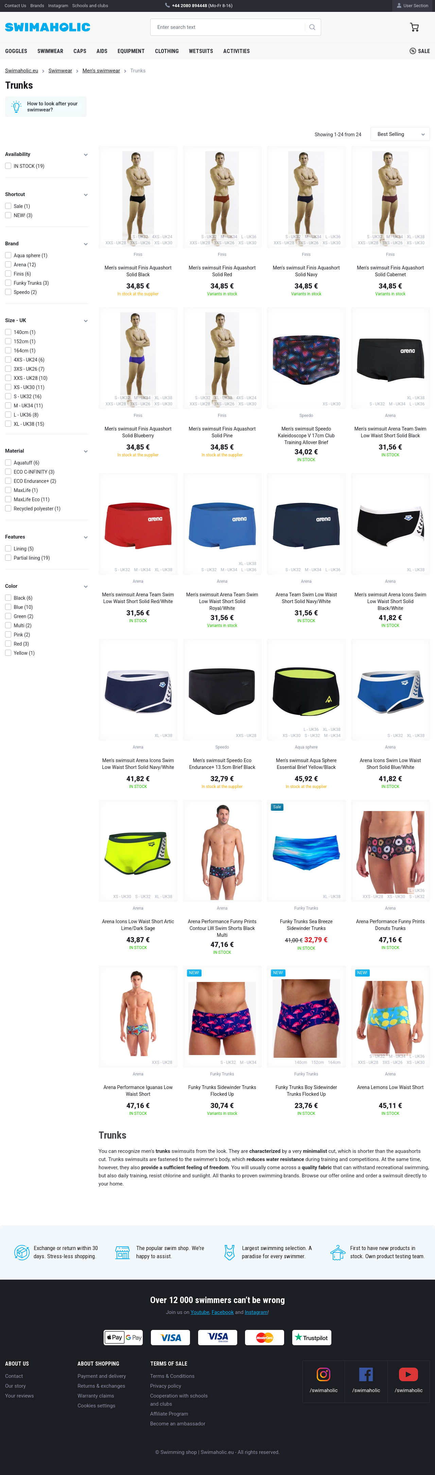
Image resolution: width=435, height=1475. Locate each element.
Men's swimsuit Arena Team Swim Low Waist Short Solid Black (390, 432)
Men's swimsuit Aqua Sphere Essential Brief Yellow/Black (306, 764)
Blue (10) (23, 607)
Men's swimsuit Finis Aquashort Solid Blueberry (138, 432)
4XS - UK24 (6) (29, 360)
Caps (79, 51)
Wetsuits (201, 51)
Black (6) (23, 598)
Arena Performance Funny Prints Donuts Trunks (390, 925)
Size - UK (46, 320)
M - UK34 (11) (28, 405)
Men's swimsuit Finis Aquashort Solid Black (138, 271)
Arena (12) (25, 264)
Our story (15, 1386)
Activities (236, 51)
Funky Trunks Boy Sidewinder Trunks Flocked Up (306, 1091)
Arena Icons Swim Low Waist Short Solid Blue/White (390, 764)
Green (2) (24, 616)
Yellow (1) (24, 653)
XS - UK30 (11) (29, 387)
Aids (102, 51)
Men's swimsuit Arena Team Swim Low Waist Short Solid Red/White (138, 598)
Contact (14, 1376)
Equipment (131, 51)
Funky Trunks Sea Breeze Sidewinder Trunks (306, 925)
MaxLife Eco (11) (32, 499)
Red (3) (21, 644)
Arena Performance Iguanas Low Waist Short (138, 1091)
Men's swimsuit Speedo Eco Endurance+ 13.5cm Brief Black (222, 764)
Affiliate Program (169, 1414)
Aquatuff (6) (26, 463)
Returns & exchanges (101, 1386)
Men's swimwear (101, 71)
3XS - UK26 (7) (29, 369)
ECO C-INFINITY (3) (34, 472)
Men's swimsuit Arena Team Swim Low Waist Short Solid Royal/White (222, 601)
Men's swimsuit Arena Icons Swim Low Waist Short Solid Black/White (390, 601)
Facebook (223, 1312)
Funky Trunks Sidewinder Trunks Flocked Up (222, 1091)
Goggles (16, 51)
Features (46, 537)
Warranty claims (95, 1396)
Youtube (200, 1312)
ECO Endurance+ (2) (35, 481)
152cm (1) (25, 341)
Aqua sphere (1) (31, 255)
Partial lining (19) (32, 558)
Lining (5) (24, 548)
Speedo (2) (25, 292)
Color (46, 586)
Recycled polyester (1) (37, 508)
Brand (46, 244)
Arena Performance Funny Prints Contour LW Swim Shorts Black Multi (222, 928)
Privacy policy (165, 1386)
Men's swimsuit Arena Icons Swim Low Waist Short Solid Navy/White (138, 764)
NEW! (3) (23, 215)
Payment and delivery (101, 1376)
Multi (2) (23, 625)
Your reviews (19, 1396)
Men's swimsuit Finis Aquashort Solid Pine (222, 432)
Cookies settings (96, 1406)
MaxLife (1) (26, 490)
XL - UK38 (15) (29, 424)
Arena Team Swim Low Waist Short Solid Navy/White (306, 598)
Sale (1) (22, 206)
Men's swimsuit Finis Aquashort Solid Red (222, 271)
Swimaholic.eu (21, 71)
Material (46, 451)
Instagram (256, 1312)
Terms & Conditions (172, 1376)
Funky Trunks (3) (31, 283)
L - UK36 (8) (26, 415)
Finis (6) (22, 274)
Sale (420, 51)
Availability (46, 154)
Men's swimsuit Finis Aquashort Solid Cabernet (390, 271)
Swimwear (50, 51)
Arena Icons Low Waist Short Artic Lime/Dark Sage (138, 925)
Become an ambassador (177, 1424)
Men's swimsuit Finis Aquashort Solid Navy (306, 271)
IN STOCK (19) (29, 166)
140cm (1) (25, 332)
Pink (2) (22, 634)
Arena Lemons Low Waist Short (390, 1087)
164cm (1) (25, 350)
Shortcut (46, 194)
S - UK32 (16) (28, 396)
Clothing (167, 51)
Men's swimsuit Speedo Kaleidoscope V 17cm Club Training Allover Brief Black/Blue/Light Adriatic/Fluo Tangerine (306, 436)
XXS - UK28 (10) (31, 378)
